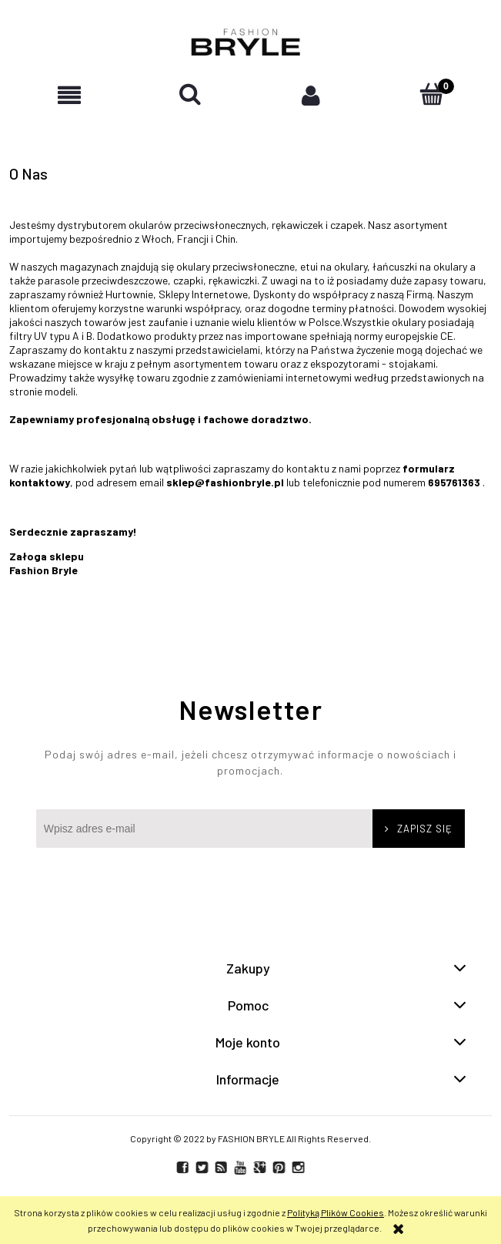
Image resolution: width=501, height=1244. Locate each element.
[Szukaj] (190, 94)
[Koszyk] (431, 94)
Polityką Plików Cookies (335, 1212)
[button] (69, 95)
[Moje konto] (311, 95)
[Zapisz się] (418, 828)
